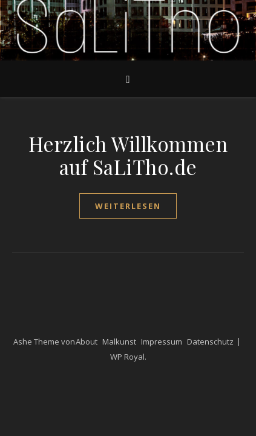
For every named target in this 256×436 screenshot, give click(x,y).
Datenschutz (210, 341)
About (86, 341)
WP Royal (127, 356)
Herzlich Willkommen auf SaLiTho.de (128, 155)
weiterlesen (128, 205)
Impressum (161, 341)
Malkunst (119, 341)
